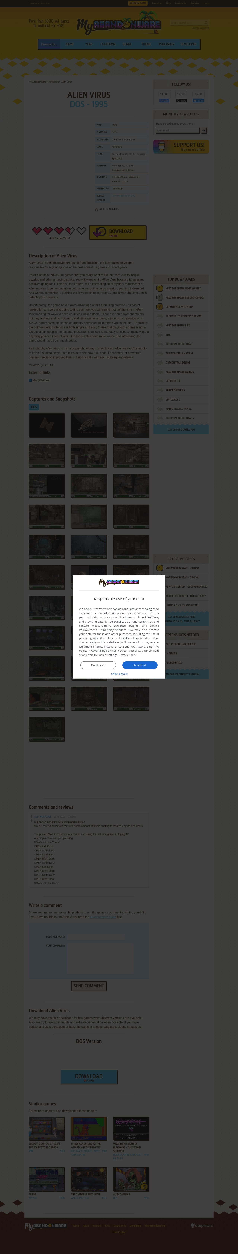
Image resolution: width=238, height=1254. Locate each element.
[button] (119, 674)
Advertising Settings (104, 650)
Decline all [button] (98, 665)
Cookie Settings (107, 655)
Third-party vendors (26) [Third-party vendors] (116, 630)
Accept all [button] (140, 665)
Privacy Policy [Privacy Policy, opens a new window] (127, 655)
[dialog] (119, 627)
